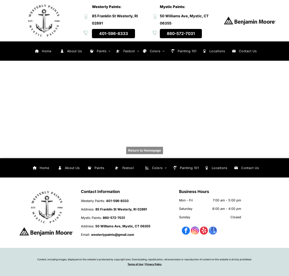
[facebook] (186, 231)
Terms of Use (135, 264)
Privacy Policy (153, 264)
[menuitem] (46, 51)
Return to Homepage (144, 150)
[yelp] (204, 231)
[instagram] (195, 231)
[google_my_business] (213, 231)
